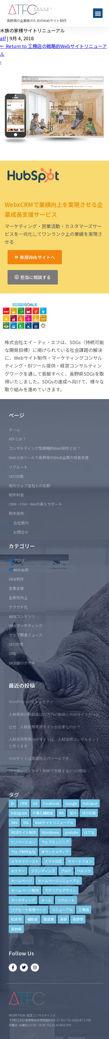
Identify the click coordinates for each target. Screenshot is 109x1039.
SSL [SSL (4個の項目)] (26, 822)
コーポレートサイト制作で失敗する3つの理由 (47, 771)
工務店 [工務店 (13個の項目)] (83, 909)
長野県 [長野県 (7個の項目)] (16, 928)
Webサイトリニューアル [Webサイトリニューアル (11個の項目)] (54, 822)
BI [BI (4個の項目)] (12, 803)
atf (3, 38)
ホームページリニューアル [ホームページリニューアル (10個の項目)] (59, 880)
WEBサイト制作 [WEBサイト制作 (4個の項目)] (23, 832)
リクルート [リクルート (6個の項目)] (66, 899)
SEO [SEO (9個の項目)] (72, 812)
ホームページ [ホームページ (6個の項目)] (21, 880)
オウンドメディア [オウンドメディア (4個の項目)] (55, 851)
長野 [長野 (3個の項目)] (63, 919)
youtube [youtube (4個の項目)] (71, 832)
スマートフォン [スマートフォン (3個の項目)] (80, 861)
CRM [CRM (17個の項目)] (23, 803)
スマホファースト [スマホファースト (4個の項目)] (25, 861)
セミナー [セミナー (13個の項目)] (18, 870)
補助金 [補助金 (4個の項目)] (32, 919)
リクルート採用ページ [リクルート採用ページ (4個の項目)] (28, 909)
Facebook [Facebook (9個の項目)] (51, 803)
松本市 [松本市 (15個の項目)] (16, 919)
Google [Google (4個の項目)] (71, 803)
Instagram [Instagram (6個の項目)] (19, 812)
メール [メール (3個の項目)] (46, 899)
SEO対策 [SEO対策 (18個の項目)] (89, 812)
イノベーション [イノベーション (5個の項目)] (23, 841)
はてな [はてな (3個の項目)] (89, 832)
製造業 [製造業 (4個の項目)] (49, 919)
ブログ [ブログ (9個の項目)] (66, 870)
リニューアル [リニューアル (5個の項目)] (62, 909)
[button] (97, 13)
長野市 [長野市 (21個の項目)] (78, 919)
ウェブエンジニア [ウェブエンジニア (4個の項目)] (55, 841)
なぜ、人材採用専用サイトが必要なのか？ (45, 727)
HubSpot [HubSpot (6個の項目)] (90, 803)
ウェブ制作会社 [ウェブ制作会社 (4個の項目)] (23, 851)
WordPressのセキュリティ (31, 702)
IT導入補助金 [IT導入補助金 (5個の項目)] (43, 812)
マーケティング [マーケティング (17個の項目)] (23, 899)
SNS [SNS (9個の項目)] (14, 822)
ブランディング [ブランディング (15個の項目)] (43, 870)
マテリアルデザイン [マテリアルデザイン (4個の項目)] (60, 890)
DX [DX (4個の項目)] (35, 803)
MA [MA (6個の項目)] (61, 812)
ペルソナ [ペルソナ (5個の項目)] (84, 870)
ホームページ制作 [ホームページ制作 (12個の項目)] (25, 890)
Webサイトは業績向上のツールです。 (41, 758)
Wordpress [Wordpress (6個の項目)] (50, 832)
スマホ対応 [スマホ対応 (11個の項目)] (53, 861)
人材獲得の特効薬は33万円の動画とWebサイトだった (54, 714)
